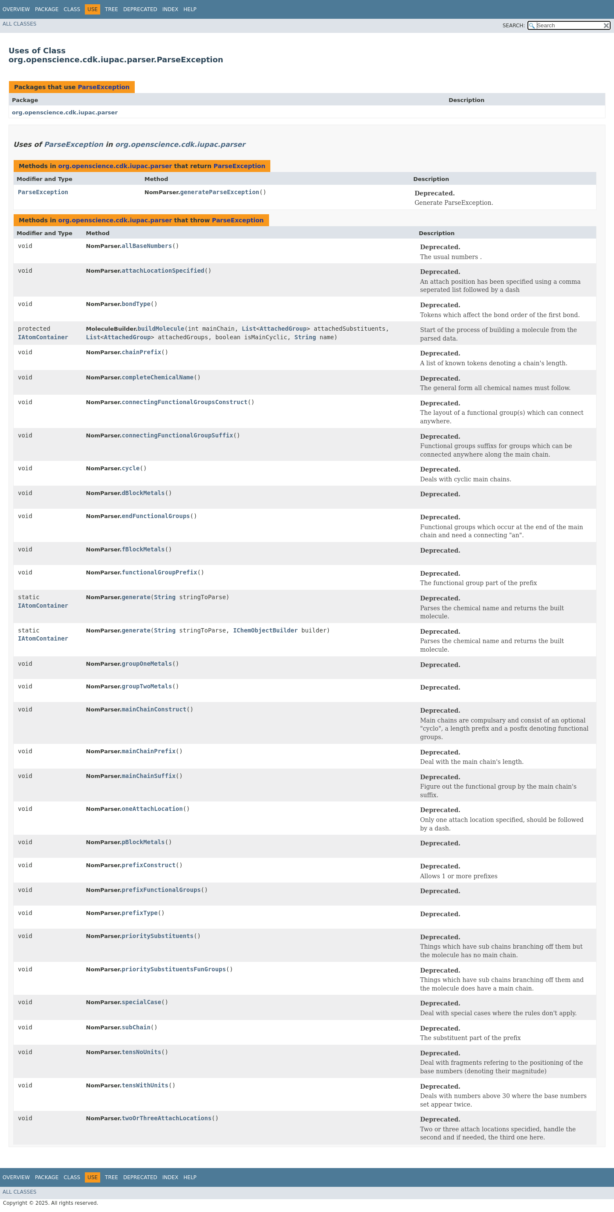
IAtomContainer (43, 337)
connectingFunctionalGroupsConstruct (184, 402)
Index (170, 9)
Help (190, 9)
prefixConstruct (148, 865)
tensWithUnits (145, 1085)
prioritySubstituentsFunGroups (174, 969)
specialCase (141, 1002)
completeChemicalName (158, 377)
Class (72, 9)
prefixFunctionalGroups (161, 889)
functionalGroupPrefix (159, 572)
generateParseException (219, 192)
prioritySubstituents (158, 935)
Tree (111, 9)
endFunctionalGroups (156, 516)
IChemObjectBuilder (265, 630)
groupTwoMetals (147, 686)
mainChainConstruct (154, 709)
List (249, 328)
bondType (136, 303)
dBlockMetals (143, 492)
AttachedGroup (283, 328)
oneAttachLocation (152, 808)
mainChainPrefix (148, 751)
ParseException (104, 87)
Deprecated (140, 9)
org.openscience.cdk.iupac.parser (65, 112)
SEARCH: (514, 26)
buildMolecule (161, 328)
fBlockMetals (143, 549)
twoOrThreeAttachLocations (166, 1118)
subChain (136, 1027)
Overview (16, 9)
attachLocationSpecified (163, 270)
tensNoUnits (141, 1052)
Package (46, 9)
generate (136, 597)
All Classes (19, 24)
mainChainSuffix (148, 775)
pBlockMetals (143, 842)
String (305, 337)
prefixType (139, 912)
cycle (130, 468)
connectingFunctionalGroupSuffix (177, 435)
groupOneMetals (147, 663)
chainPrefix (141, 352)
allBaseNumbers (147, 245)
